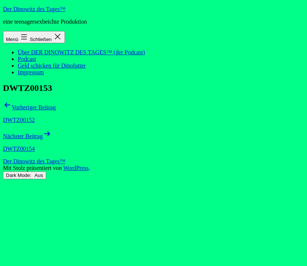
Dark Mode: (24, 175)
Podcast (27, 59)
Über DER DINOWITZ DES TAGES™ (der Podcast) (81, 52)
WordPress (76, 168)
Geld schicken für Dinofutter (52, 65)
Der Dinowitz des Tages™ (34, 9)
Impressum (31, 72)
